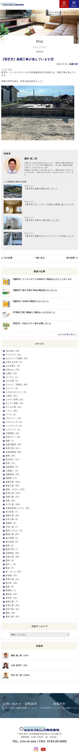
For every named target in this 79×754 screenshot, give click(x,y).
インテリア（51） (14, 355)
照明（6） (10, 561)
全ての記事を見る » (67, 335)
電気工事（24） (13, 617)
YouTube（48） (13, 351)
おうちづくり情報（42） (17, 359)
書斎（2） (10, 546)
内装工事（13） (13, 449)
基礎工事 (74, 64)
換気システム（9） (14, 531)
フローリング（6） (14, 423)
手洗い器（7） (12, 527)
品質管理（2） (12, 467)
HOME (23, 12)
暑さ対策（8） (12, 542)
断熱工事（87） (13, 535)
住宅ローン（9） (13, 437)
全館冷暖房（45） (14, 445)
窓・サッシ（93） (14, 572)
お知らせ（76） (13, 370)
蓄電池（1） (11, 591)
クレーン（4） (12, 389)
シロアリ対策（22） (15, 400)
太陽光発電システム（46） (18, 509)
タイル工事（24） (14, 408)
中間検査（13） (13, 434)
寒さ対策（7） (12, 512)
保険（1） (10, 441)
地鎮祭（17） (12, 479)
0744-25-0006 (28, 736)
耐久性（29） (12, 583)
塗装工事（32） (13, 486)
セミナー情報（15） (15, 404)
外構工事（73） (13, 497)
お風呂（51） (12, 374)
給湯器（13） (12, 576)
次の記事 (8, 259)
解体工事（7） (12, 602)
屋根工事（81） (13, 516)
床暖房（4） (11, 524)
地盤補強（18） (13, 475)
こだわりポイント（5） (17, 393)
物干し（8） (11, 565)
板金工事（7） (12, 550)
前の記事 (70, 259)
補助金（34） (12, 595)
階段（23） (11, 613)
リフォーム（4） (13, 430)
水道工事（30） (13, 557)
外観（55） (11, 501)
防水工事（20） (13, 610)
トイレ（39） (12, 411)
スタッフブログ (36, 12)
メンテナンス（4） (14, 426)
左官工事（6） (12, 520)
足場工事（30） (13, 606)
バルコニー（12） (14, 419)
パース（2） (11, 415)
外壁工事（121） (14, 494)
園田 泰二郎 (31, 159)
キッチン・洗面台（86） (17, 385)
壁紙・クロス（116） (16, 490)
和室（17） (11, 464)
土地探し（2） (12, 471)
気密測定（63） (13, 554)
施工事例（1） (12, 538)
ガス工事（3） (12, 381)
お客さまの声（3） (14, 363)
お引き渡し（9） (13, 366)
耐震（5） (10, 587)
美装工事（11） (13, 580)
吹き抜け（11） (13, 460)
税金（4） (10, 568)
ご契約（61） (12, 396)
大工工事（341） (14, 505)
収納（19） (11, 456)
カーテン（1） (12, 378)
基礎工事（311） (14, 482)
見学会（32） (12, 598)
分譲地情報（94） (14, 452)
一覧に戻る (39, 259)
